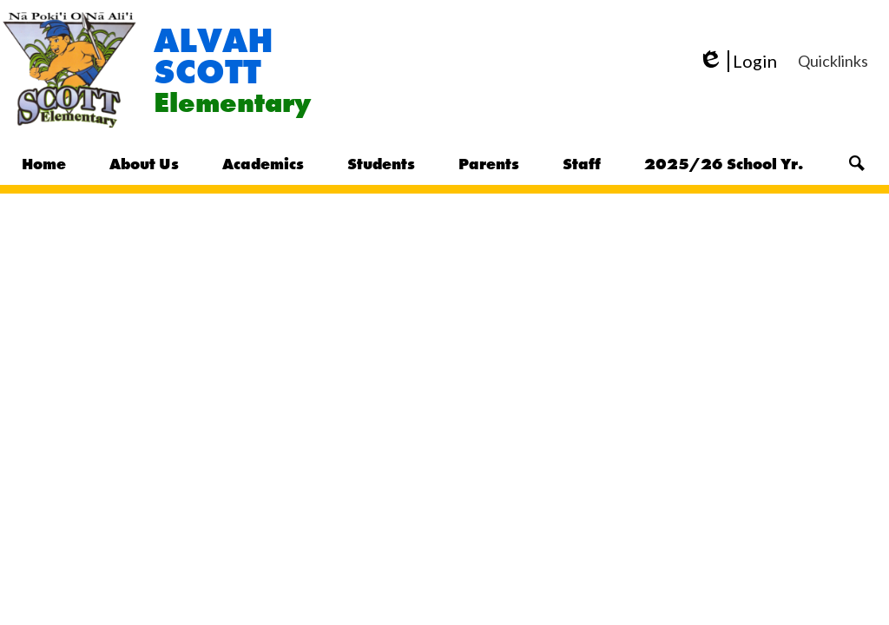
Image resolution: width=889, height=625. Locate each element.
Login (737, 61)
